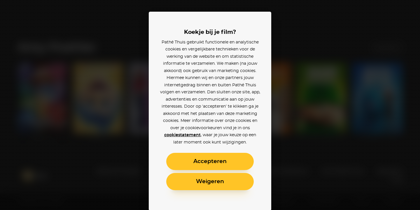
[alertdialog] (210, 105)
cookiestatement (182, 135)
